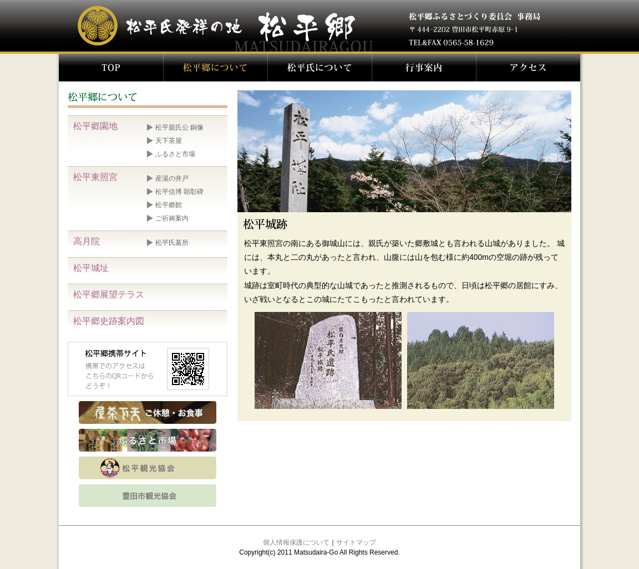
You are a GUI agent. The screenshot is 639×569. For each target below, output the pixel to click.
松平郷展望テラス (108, 294)
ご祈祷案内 (172, 218)
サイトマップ (356, 542)
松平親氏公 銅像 (179, 127)
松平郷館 (168, 205)
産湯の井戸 (172, 178)
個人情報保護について (296, 542)
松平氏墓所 (172, 243)
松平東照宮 (95, 177)
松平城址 (91, 268)
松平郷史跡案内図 (108, 321)
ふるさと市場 (175, 154)
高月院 (86, 241)
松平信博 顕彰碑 (179, 192)
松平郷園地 (95, 126)
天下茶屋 (168, 141)
